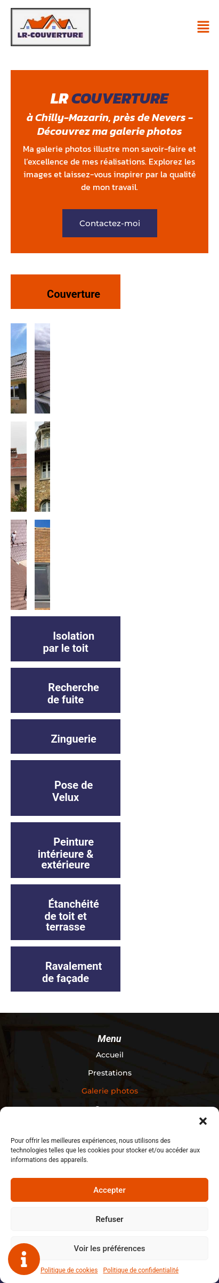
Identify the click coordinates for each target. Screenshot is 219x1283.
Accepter (109, 1190)
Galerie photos (110, 1091)
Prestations (110, 1073)
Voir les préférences (109, 1248)
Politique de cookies (69, 1270)
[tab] (65, 291)
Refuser (109, 1219)
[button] (203, 1120)
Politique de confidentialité (141, 1270)
